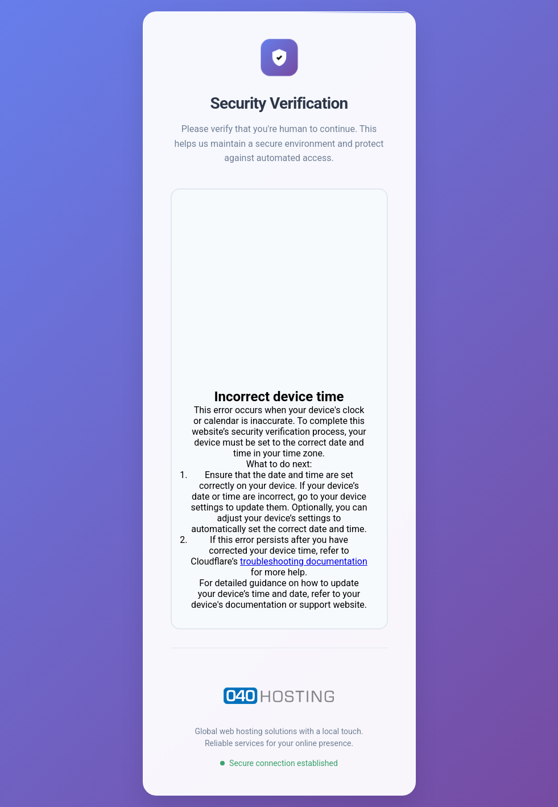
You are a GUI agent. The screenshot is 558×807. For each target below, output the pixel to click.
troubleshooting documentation (303, 561)
